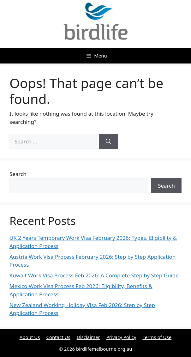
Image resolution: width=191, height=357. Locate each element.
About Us (30, 337)
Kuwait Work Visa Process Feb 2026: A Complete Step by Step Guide (94, 275)
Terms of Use (156, 337)
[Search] (108, 141)
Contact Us (58, 337)
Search (18, 174)
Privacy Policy (121, 337)
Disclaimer (88, 337)
